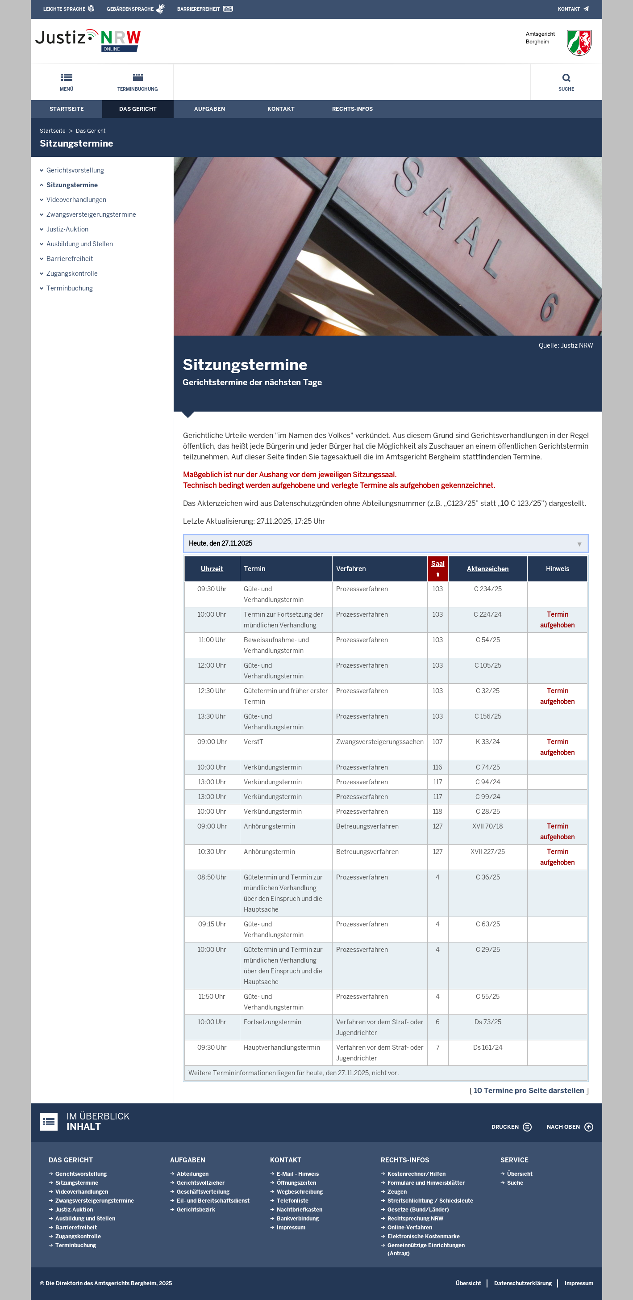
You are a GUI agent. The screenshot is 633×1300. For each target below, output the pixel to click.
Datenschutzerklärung (523, 1283)
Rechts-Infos (352, 109)
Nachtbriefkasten (299, 1209)
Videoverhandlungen (76, 200)
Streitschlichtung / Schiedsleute (430, 1200)
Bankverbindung (298, 1218)
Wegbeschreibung (300, 1191)
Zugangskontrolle (72, 273)
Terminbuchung (137, 89)
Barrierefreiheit (198, 9)
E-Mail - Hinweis (298, 1174)
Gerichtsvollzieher (201, 1182)
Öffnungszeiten (296, 1182)
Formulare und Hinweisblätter (426, 1182)
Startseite (67, 109)
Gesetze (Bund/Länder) (418, 1209)
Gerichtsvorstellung (75, 170)
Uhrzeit (212, 569)
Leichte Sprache (64, 9)
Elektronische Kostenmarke (423, 1236)
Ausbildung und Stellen (79, 244)
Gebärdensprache (130, 9)
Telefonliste (292, 1200)
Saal (438, 564)
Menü (66, 89)
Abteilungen (192, 1174)
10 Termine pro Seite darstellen (529, 1090)
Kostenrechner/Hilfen (416, 1174)
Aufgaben (209, 109)
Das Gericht (138, 109)
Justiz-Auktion (67, 229)
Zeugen (397, 1191)
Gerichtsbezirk (196, 1209)
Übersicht (520, 1174)
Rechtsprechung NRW (415, 1218)
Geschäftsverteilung (203, 1191)
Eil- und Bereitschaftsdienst (213, 1200)
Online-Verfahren (409, 1227)
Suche (566, 89)
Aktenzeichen (488, 569)
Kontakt (569, 9)
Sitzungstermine (72, 185)
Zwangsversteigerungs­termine (91, 214)
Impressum (291, 1227)
